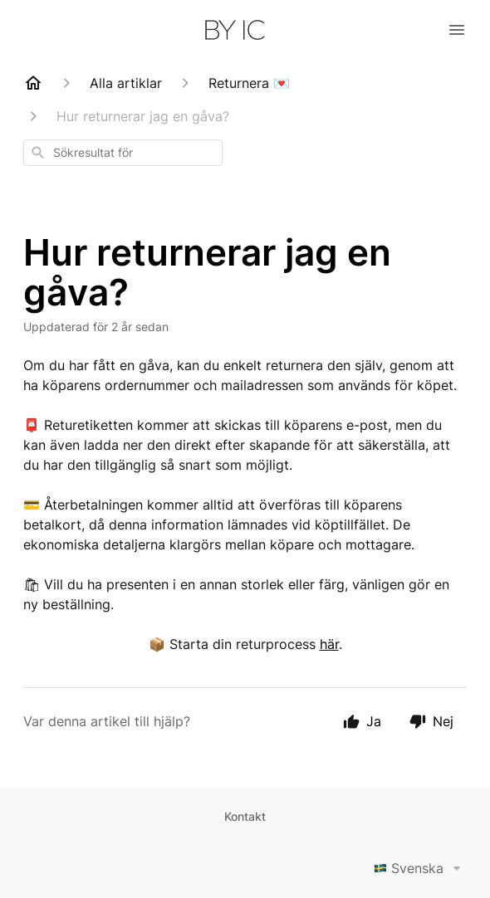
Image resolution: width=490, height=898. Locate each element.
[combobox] (123, 152)
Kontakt (245, 816)
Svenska (420, 868)
